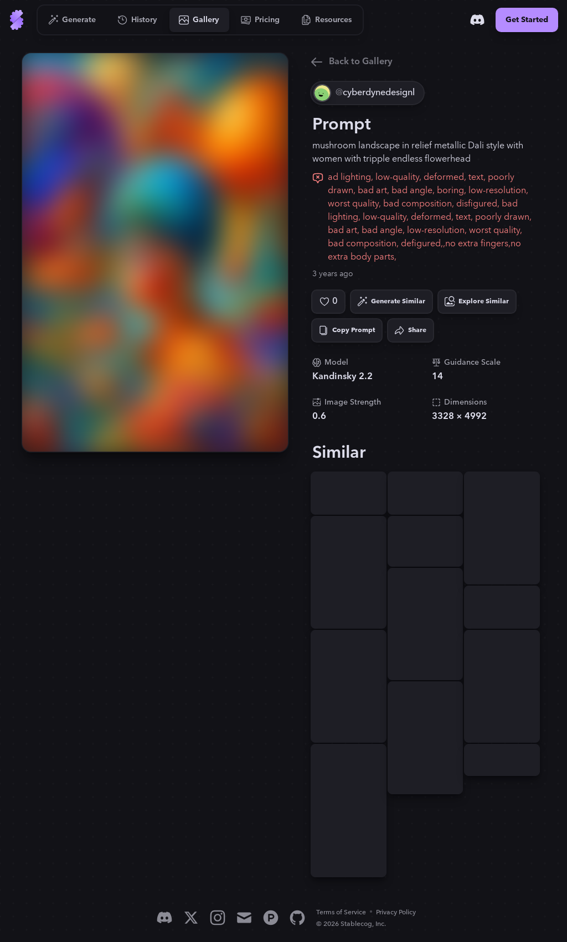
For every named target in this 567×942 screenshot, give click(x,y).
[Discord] (477, 20)
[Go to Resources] (327, 20)
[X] (191, 917)
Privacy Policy (396, 912)
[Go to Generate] (72, 20)
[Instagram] (217, 917)
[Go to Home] (16, 20)
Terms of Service (341, 912)
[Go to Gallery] (199, 20)
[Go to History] (137, 20)
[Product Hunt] (270, 917)
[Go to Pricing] (260, 20)
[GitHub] (297, 917)
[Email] (244, 917)
